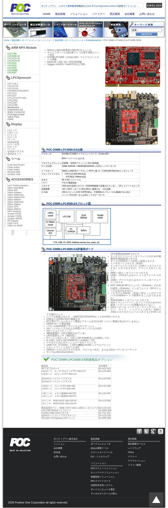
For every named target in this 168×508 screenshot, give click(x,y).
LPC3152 (12, 65)
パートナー (98, 14)
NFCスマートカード (101, 481)
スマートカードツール (102, 452)
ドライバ (132, 456)
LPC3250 (12, 68)
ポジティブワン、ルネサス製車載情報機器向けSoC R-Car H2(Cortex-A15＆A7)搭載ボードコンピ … (102, 6)
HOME (46, 14)
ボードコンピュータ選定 (103, 489)
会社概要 (130, 14)
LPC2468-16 (13, 56)
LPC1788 (12, 53)
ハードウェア (134, 448)
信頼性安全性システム (102, 485)
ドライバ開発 (134, 465)
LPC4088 (12, 70)
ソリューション (79, 14)
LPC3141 (12, 63)
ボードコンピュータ (31, 40)
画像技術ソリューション (103, 476)
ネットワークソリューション (105, 472)
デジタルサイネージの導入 (104, 493)
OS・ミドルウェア (100, 456)
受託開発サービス (136, 444)
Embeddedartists (93, 40)
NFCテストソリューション (104, 468)
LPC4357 (12, 72)
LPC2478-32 (13, 60)
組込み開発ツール (99, 448)
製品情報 (60, 14)
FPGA (131, 452)
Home (6, 40)
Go (146, 34)
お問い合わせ (147, 14)
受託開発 (115, 14)
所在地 (57, 452)
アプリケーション (136, 460)
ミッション (59, 444)
